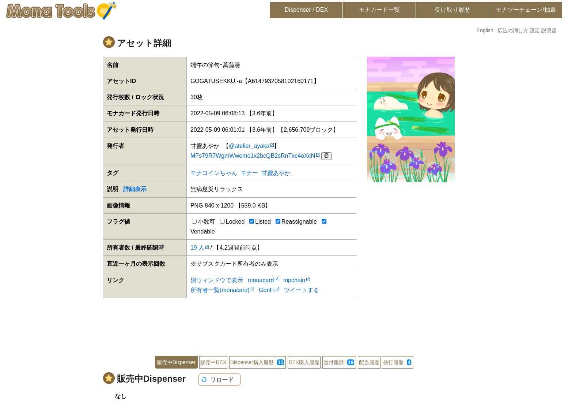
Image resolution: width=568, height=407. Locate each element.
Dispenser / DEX (306, 10)
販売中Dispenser (176, 362)
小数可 (203, 222)
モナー (249, 173)
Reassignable (296, 222)
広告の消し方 (512, 30)
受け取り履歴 (452, 10)
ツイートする (301, 290)
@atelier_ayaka (249, 146)
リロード (222, 380)
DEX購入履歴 (304, 362)
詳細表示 (135, 189)
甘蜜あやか (276, 173)
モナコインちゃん (213, 173)
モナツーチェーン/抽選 (526, 10)
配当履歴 (369, 362)
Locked (232, 222)
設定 (535, 30)
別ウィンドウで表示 (216, 280)
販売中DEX (213, 362)
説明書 (549, 30)
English (485, 30)
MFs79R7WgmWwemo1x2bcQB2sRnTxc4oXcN (252, 156)
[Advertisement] (284, 322)
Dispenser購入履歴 (257, 362)
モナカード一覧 (379, 10)
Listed (260, 222)
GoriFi (267, 290)
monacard (261, 280)
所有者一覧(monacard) (220, 290)
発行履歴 (397, 362)
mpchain (294, 280)
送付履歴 (338, 362)
